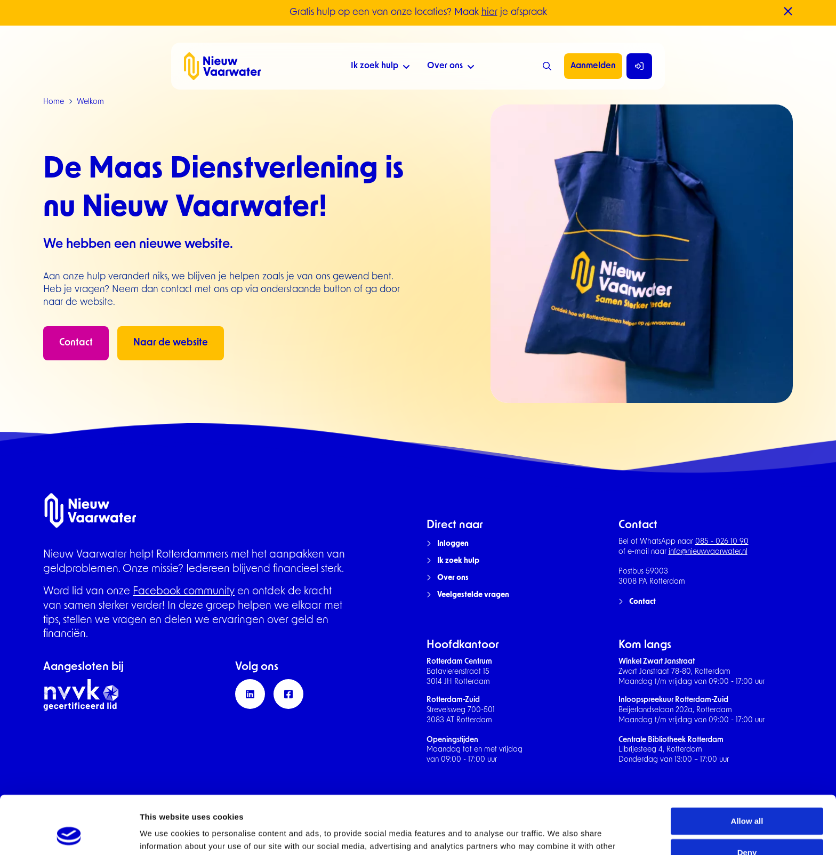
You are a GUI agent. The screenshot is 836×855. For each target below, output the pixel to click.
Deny (747, 798)
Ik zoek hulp (380, 67)
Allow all (747, 766)
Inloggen (453, 544)
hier (489, 12)
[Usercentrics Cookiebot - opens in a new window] (69, 834)
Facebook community (184, 591)
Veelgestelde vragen (473, 595)
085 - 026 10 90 (722, 542)
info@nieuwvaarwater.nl (708, 552)
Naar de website (170, 343)
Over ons (451, 67)
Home (53, 102)
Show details (164, 833)
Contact (76, 343)
